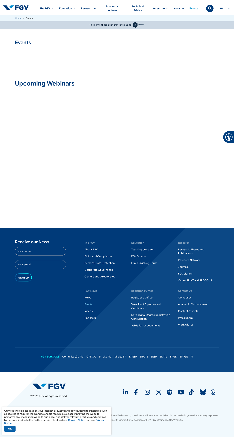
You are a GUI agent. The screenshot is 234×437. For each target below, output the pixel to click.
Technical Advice (138, 8)
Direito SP (120, 356)
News (87, 297)
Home (18, 18)
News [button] (176, 8)
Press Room (185, 317)
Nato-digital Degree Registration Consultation (150, 316)
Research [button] (87, 8)
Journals (183, 266)
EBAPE (144, 356)
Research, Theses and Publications (191, 251)
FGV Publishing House (144, 263)
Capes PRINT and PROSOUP (195, 280)
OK (10, 428)
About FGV (91, 249)
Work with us (185, 324)
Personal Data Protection (99, 263)
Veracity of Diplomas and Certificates (146, 306)
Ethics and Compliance (98, 256)
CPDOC (91, 356)
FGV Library (185, 273)
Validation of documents (145, 325)
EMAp (163, 356)
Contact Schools (188, 311)
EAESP (133, 356)
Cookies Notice (76, 420)
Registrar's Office (141, 297)
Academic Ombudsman (192, 304)
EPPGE (184, 356)
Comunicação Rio (73, 356)
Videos (88, 311)
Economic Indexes (112, 8)
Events (193, 8)
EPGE (173, 356)
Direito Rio (105, 356)
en (221, 8)
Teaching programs (143, 249)
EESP (154, 356)
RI (192, 356)
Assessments (160, 8)
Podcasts (90, 317)
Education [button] (65, 8)
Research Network (189, 260)
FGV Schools (138, 256)
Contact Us (185, 297)
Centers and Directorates (99, 276)
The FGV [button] (45, 8)
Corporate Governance (98, 269)
